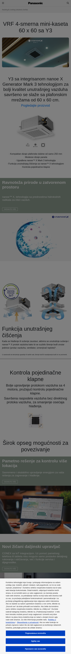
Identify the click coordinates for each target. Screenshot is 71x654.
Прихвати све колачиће (35, 649)
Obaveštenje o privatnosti (28, 622)
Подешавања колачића (35, 633)
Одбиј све (35, 641)
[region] (35, 616)
